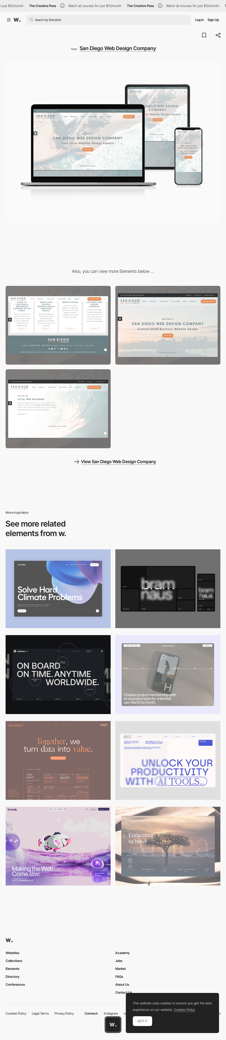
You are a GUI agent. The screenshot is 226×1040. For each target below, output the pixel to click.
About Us (122, 984)
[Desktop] (167, 588)
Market (120, 969)
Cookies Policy (16, 1013)
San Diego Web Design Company (118, 48)
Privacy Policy (64, 1013)
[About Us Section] (58, 408)
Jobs (118, 961)
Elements (12, 969)
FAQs (119, 976)
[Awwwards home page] (113, 1025)
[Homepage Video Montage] (167, 325)
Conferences (15, 984)
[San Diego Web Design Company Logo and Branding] (58, 325)
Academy (122, 953)
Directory (13, 976)
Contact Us (123, 992)
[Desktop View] (58, 588)
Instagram (111, 1013)
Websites (12, 953)
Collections (14, 961)
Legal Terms (40, 1013)
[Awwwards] (17, 20)
